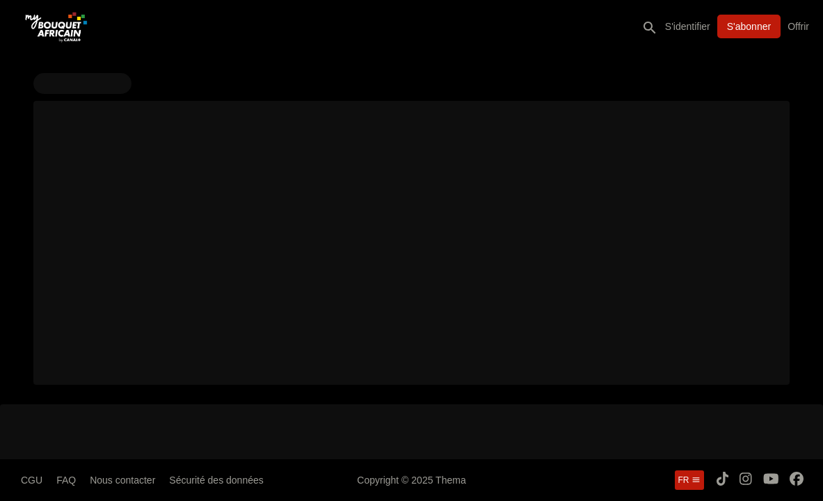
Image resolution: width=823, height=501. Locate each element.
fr (689, 480)
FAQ (66, 480)
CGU (31, 480)
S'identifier (687, 26)
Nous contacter (122, 480)
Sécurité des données (216, 480)
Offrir (798, 26)
